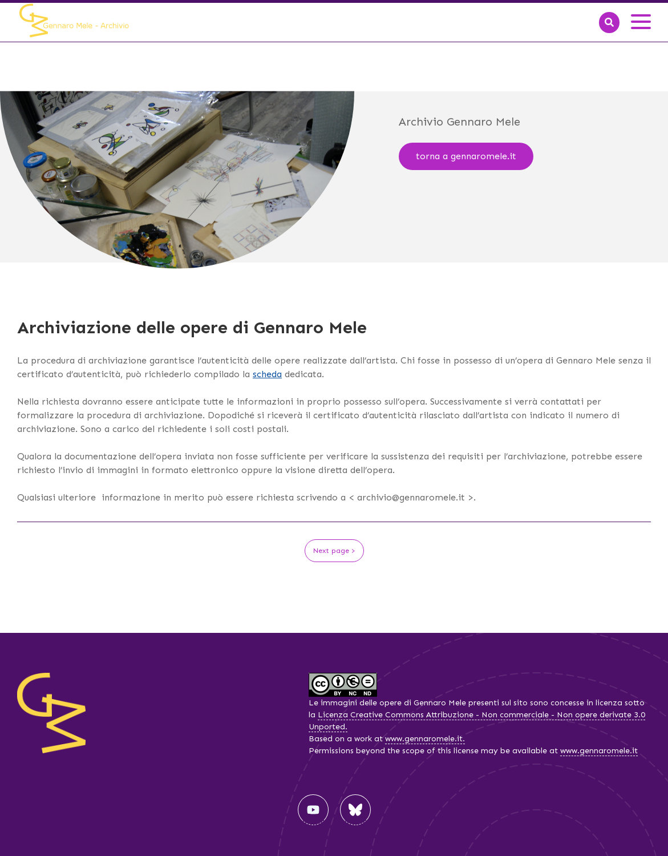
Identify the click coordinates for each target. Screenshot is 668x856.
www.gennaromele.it (599, 751)
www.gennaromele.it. (425, 739)
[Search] (609, 22)
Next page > (334, 551)
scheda (267, 374)
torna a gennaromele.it (466, 156)
